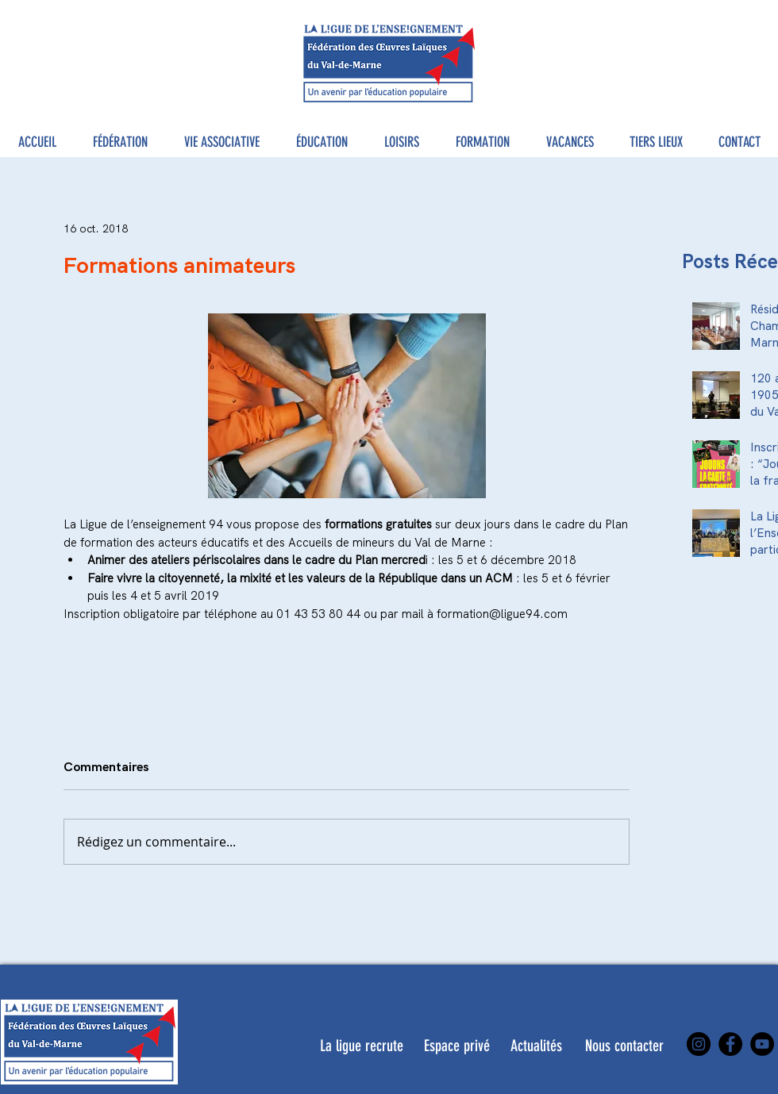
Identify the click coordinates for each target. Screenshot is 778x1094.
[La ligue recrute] (361, 1045)
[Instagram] (699, 1044)
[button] (120, 142)
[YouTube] (762, 1044)
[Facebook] (730, 1044)
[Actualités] (536, 1045)
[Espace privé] (456, 1045)
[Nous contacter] (624, 1045)
